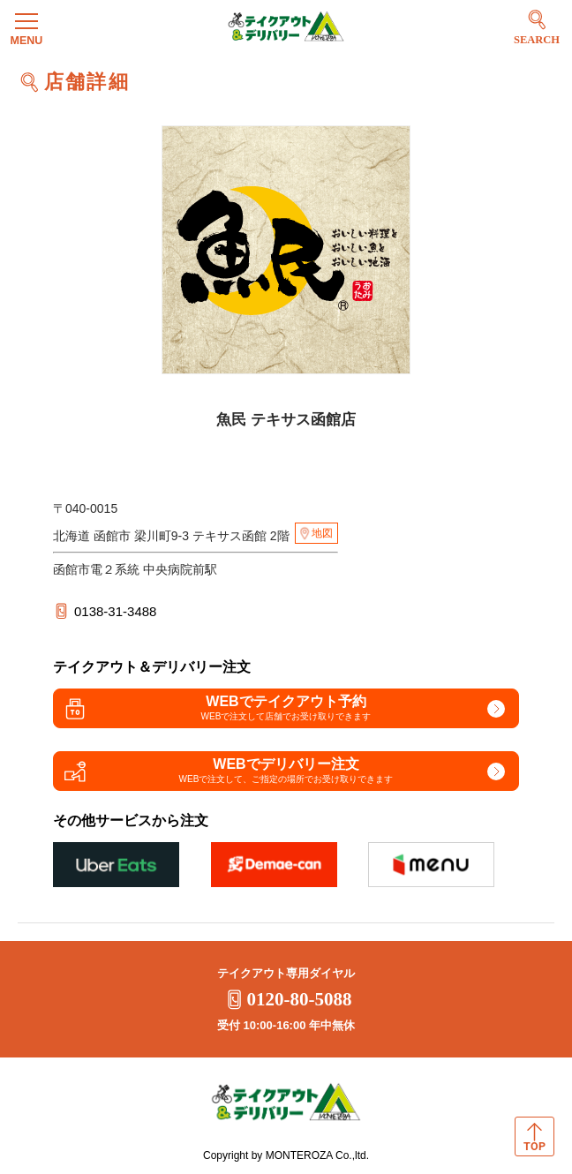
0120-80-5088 (286, 999)
